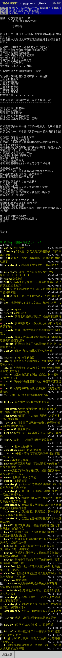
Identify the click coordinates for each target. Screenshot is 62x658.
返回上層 (7, 654)
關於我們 (57, 3)
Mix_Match (34, 3)
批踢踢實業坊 (10, 3)
